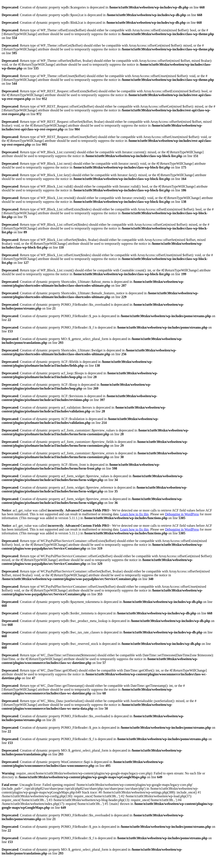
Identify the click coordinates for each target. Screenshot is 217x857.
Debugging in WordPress (182, 514)
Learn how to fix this (134, 514)
